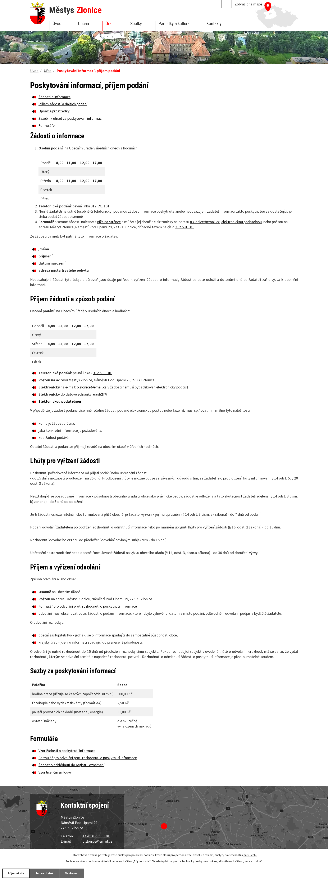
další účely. (250, 855)
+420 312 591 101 (96, 836)
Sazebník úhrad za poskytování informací (70, 118)
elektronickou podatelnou (241, 221)
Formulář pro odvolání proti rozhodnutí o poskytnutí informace (87, 606)
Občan (83, 23)
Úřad (110, 23)
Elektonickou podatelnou (59, 401)
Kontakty (214, 23)
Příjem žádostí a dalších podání (62, 104)
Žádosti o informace (54, 96)
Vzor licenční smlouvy (55, 772)
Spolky (136, 23)
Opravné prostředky (53, 111)
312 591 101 (100, 206)
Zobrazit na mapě (248, 4)
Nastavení (77, 873)
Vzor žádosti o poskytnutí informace (66, 750)
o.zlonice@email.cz (205, 221)
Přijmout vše (17, 873)
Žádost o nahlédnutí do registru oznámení (71, 764)
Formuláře (46, 125)
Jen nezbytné (48, 873)
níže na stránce (109, 221)
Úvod (57, 23)
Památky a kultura (174, 23)
